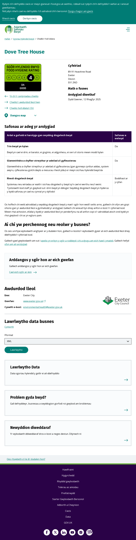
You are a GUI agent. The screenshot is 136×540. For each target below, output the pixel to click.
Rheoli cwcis (8, 18)
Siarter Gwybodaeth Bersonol (68, 499)
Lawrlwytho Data (25, 367)
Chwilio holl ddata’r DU (22, 108)
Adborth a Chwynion (68, 505)
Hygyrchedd (68, 475)
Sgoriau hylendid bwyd (23, 38)
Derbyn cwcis (30, 18)
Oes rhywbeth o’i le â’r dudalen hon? (26, 459)
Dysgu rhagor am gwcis (80, 11)
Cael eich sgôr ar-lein (20, 272)
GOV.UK (68, 522)
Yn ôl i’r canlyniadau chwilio (24, 96)
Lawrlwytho (16, 349)
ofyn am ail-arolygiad (16, 244)
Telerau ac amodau (68, 487)
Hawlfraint (68, 469)
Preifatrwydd (68, 493)
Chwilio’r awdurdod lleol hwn (25, 102)
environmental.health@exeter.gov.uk (42, 307)
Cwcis (68, 510)
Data (68, 516)
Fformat (9, 335)
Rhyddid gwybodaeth (68, 481)
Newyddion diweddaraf (30, 427)
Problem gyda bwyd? (28, 397)
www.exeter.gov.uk (34, 301)
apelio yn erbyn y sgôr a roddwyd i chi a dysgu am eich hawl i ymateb (77, 240)
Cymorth (9, 326)
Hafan (7, 38)
